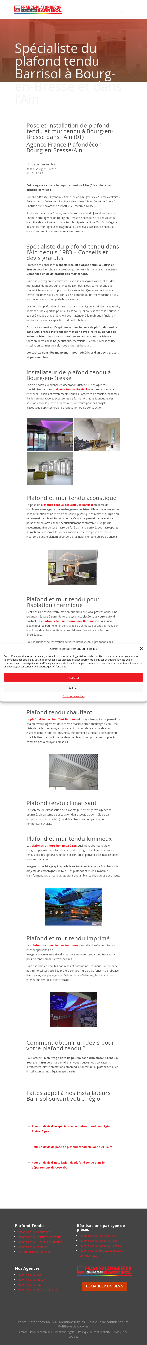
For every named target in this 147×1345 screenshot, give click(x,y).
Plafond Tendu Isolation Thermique (39, 1237)
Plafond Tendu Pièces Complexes (100, 1245)
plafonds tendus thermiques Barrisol (68, 621)
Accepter (73, 677)
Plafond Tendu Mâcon (31, 1279)
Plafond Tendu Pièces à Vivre (97, 1236)
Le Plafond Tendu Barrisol (33, 1252)
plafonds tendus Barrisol (70, 389)
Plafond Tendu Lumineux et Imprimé (40, 1242)
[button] (141, 648)
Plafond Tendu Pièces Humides (98, 1240)
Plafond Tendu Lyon (29, 1274)
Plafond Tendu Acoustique (33, 1232)
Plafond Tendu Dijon (30, 1284)
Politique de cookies (74, 696)
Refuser (73, 688)
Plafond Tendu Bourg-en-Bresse (37, 1289)
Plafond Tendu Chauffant (32, 1247)
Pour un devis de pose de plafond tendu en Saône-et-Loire (72, 1147)
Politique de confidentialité (107, 1322)
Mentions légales (72, 1322)
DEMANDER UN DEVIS (104, 1286)
